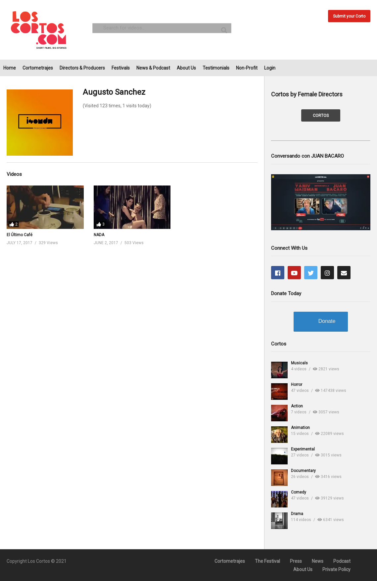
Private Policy (336, 569)
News (317, 561)
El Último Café (19, 235)
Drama (297, 513)
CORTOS (321, 115)
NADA (99, 235)
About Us (186, 68)
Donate (327, 321)
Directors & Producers (82, 68)
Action (297, 406)
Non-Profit (247, 68)
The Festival (267, 561)
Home (9, 68)
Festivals (121, 68)
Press (296, 561)
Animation (300, 427)
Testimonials (216, 68)
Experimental (303, 449)
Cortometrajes (38, 68)
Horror (296, 384)
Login (269, 68)
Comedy (298, 492)
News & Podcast (153, 68)
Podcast (342, 561)
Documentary (303, 470)
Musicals (299, 363)
